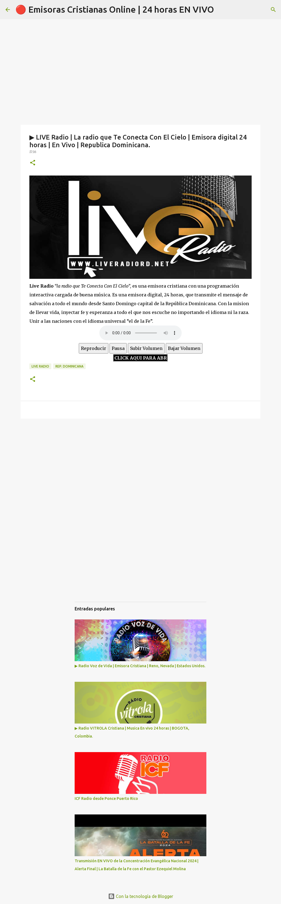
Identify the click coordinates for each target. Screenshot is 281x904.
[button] (32, 163)
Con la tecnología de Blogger (140, 896)
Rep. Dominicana (69, 366)
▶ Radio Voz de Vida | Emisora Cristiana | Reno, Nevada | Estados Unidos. (140, 666)
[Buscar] (273, 9)
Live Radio (40, 366)
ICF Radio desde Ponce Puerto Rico (106, 798)
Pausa (118, 348)
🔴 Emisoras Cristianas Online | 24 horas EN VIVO (114, 9)
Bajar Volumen (184, 348)
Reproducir (93, 348)
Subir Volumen (146, 348)
